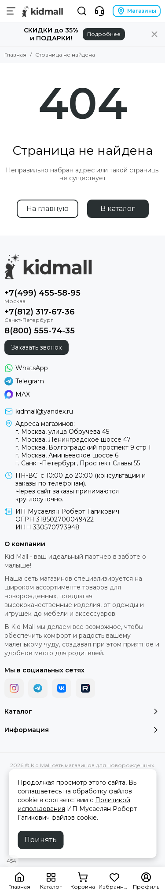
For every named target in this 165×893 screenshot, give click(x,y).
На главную (47, 208)
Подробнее (104, 34)
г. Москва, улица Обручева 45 (62, 432)
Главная (15, 54)
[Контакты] (99, 11)
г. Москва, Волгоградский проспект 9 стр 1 (83, 447)
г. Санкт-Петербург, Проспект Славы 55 (77, 463)
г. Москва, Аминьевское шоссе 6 (66, 455)
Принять (40, 840)
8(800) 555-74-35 (39, 331)
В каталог (117, 208)
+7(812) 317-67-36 (39, 312)
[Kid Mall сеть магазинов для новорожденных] (42, 11)
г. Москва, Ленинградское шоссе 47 (73, 439)
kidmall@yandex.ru (44, 411)
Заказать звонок (36, 347)
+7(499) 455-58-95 (42, 293)
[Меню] (11, 11)
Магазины (136, 11)
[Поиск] (82, 11)
